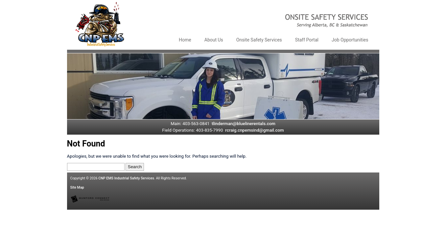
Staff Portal (306, 39)
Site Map (77, 187)
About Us (213, 39)
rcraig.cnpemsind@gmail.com (254, 130)
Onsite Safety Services (259, 39)
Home (185, 39)
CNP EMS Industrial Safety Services (126, 178)
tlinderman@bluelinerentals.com (243, 123)
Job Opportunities (350, 39)
